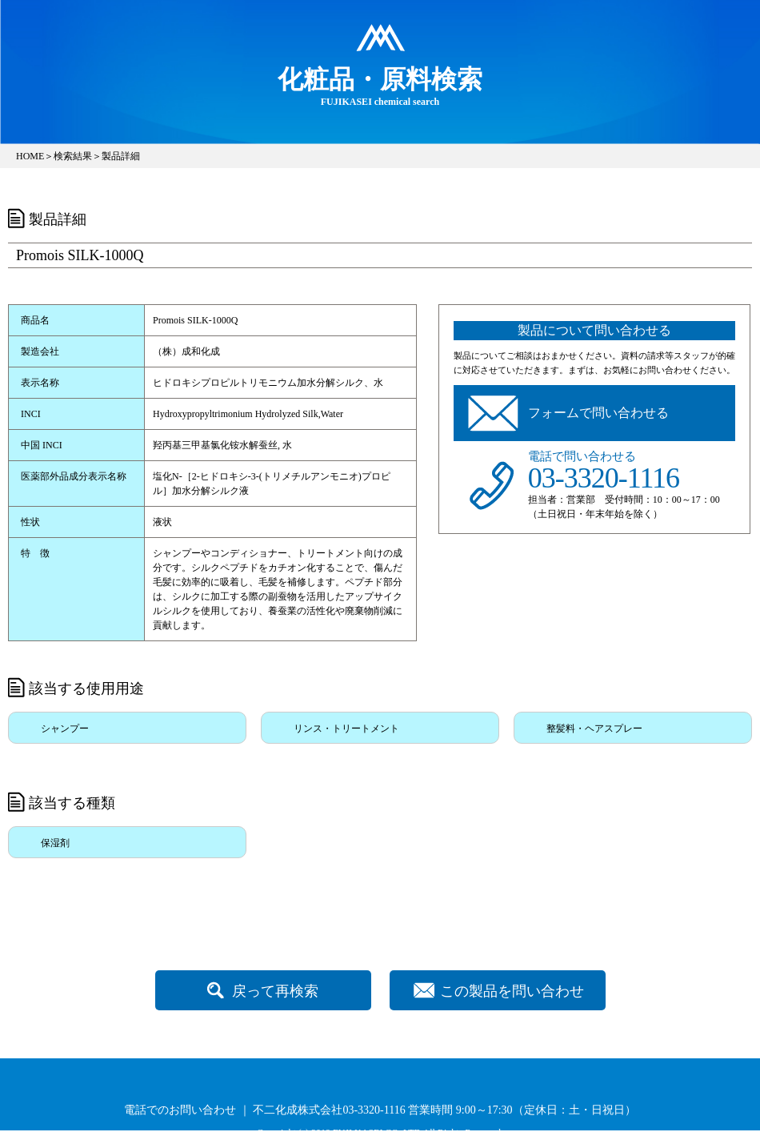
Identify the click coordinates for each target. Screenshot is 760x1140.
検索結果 (73, 156)
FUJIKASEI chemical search (380, 85)
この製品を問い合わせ (512, 991)
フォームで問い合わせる (598, 412)
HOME (30, 156)
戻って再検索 (275, 991)
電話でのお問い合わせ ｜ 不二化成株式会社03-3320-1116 (264, 1110)
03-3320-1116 (603, 478)
